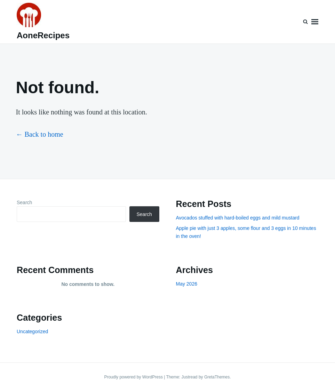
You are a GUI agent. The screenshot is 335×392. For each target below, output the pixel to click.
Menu (314, 21)
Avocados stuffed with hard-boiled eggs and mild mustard (238, 218)
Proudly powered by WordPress (134, 377)
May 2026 (186, 284)
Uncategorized (32, 331)
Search (24, 202)
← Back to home (39, 134)
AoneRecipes (43, 35)
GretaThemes (217, 377)
